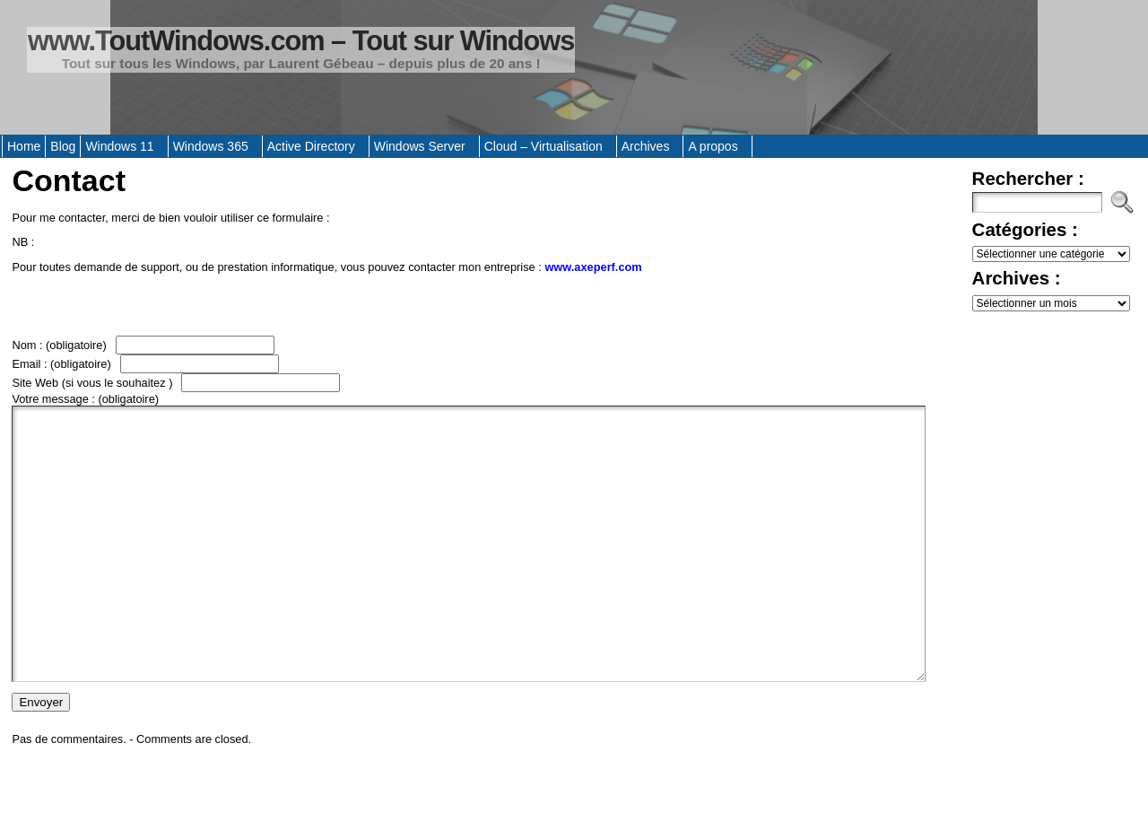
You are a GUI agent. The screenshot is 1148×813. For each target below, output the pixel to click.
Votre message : (85, 399)
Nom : (59, 345)
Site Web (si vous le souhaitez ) (94, 382)
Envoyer (41, 756)
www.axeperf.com (592, 267)
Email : (61, 364)
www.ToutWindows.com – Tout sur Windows (301, 41)
